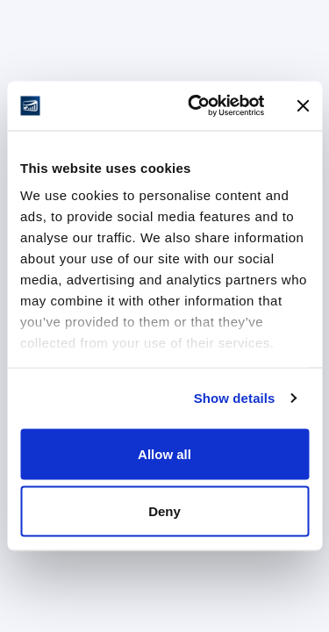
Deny (164, 511)
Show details (234, 398)
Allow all (164, 453)
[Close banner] (303, 105)
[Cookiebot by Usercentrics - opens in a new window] (196, 106)
